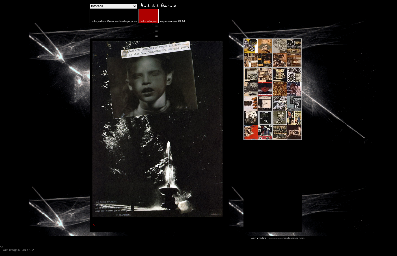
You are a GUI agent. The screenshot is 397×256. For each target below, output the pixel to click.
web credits (258, 238)
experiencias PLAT (172, 21)
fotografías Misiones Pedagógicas (114, 21)
